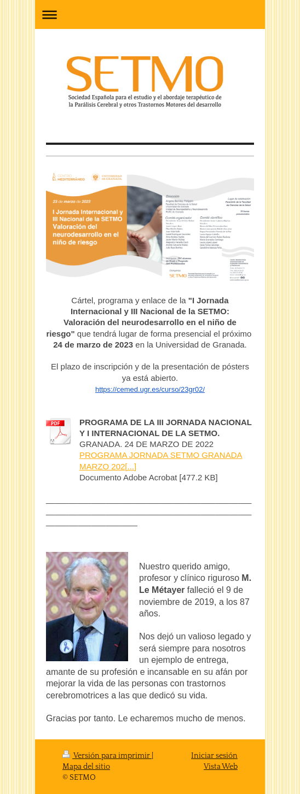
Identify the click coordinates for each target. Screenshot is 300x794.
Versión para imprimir (107, 755)
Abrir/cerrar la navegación (150, 14)
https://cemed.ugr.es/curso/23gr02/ (150, 389)
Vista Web (221, 766)
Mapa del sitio (86, 766)
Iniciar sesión (214, 755)
